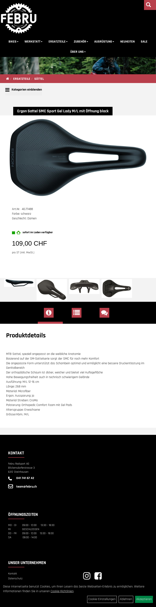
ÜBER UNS (78, 52)
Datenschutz (15, 578)
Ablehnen (126, 599)
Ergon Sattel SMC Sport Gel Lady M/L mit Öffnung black (62, 111)
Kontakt (12, 573)
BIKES (13, 41)
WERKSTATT (33, 41)
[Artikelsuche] (148, 5)
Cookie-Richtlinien (62, 591)
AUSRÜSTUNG (104, 41)
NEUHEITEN (127, 41)
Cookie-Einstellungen (102, 599)
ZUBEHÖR (81, 41)
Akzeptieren (144, 599)
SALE (144, 41)
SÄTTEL (39, 79)
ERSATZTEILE (58, 41)
